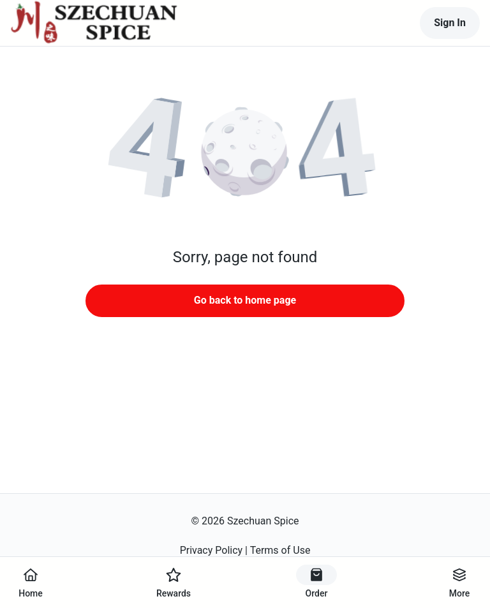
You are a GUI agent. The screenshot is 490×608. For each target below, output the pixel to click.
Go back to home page (245, 300)
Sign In (450, 23)
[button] (245, 153)
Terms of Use (280, 550)
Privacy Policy (211, 550)
